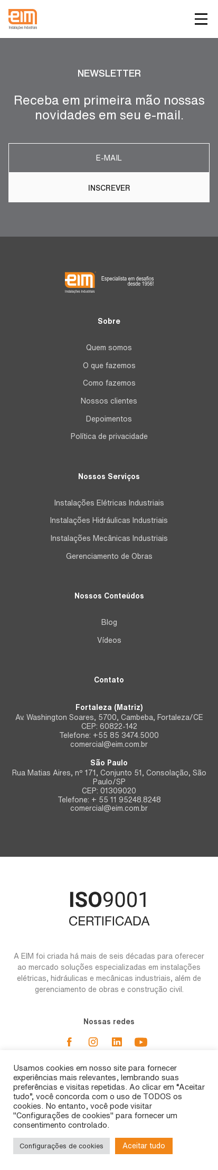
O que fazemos (109, 365)
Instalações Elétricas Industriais (109, 503)
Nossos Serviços (109, 476)
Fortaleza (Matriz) (109, 707)
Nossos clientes (109, 401)
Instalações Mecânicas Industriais (109, 538)
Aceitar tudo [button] (143, 1145)
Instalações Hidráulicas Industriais (109, 520)
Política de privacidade (109, 436)
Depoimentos (109, 419)
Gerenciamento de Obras (109, 556)
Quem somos (109, 347)
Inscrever (109, 188)
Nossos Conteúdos (109, 596)
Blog (109, 622)
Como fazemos (109, 383)
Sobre (109, 321)
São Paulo (109, 762)
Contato (109, 680)
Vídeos (109, 640)
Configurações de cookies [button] (61, 1146)
